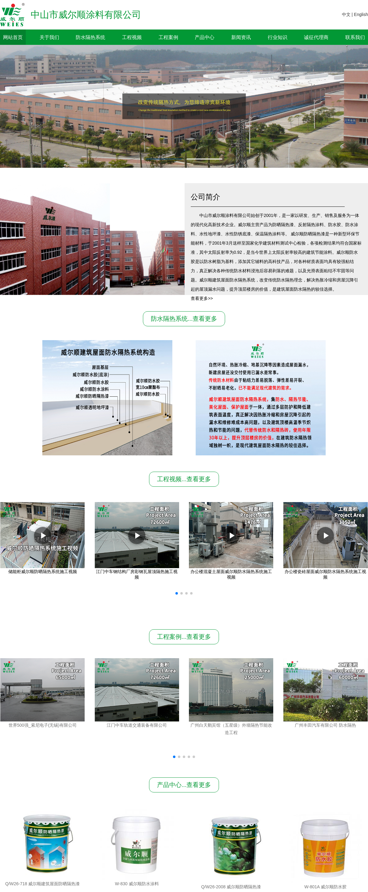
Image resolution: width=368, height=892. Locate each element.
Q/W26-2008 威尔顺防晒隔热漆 (137, 883)
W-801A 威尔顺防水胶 (326, 883)
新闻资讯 (241, 37)
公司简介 (205, 197)
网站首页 (13, 37)
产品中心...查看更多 (184, 784)
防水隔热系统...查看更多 (184, 318)
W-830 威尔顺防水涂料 (231, 883)
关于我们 (49, 37)
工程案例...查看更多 (184, 636)
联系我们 (355, 37)
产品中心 (204, 37)
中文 (346, 14)
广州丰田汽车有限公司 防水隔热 (325, 725)
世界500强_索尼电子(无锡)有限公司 (43, 725)
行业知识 (277, 37)
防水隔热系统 (90, 37)
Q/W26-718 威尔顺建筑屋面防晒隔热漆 (42, 883)
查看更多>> (202, 298)
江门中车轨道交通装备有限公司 (137, 725)
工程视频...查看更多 (184, 479)
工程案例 (168, 37)
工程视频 (132, 37)
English (361, 14)
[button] (176, 593)
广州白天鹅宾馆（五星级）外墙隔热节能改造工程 (231, 729)
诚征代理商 (316, 37)
